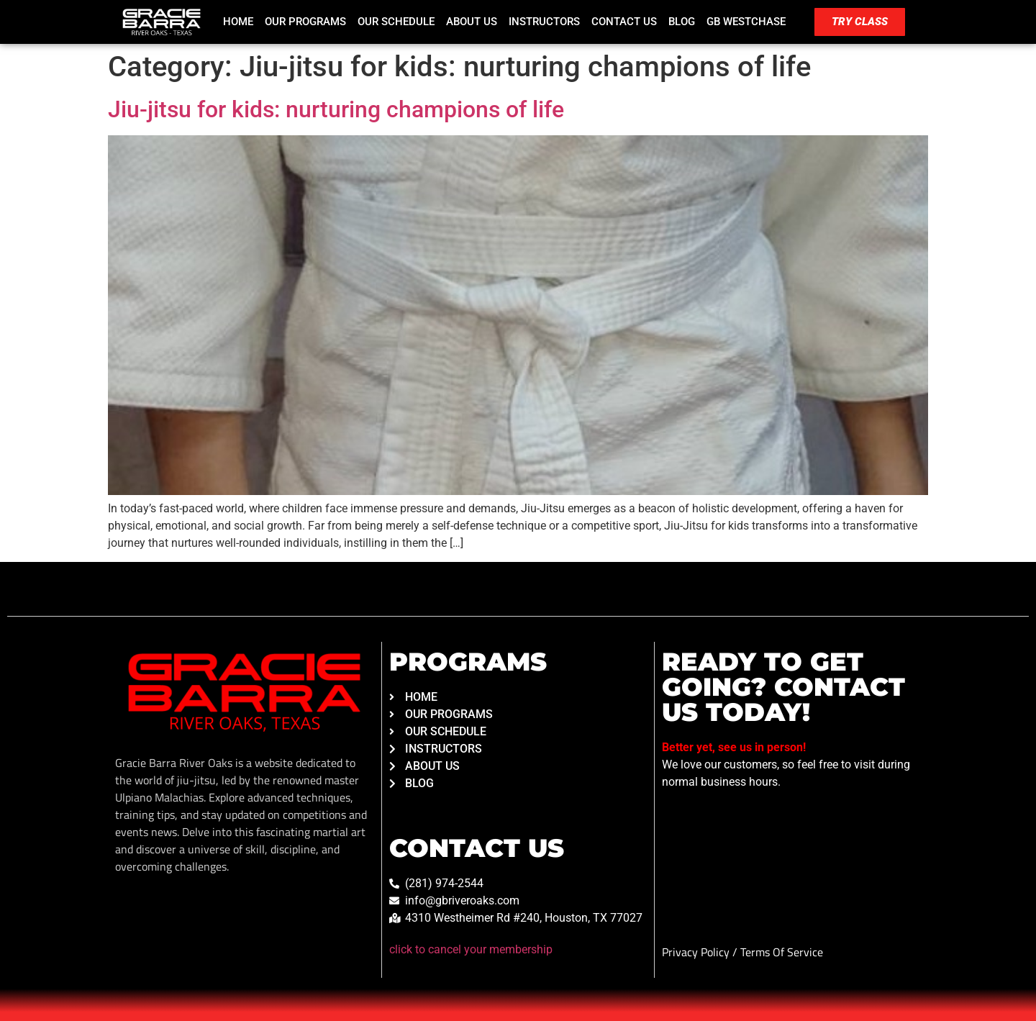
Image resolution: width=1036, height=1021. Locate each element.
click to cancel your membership (471, 949)
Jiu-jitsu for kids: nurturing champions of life (336, 109)
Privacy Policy (697, 952)
